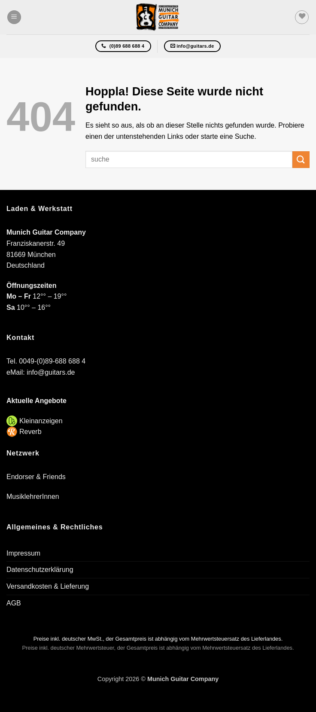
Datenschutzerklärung (39, 569)
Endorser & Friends (36, 476)
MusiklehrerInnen (32, 496)
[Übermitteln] (301, 159)
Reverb (30, 431)
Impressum (23, 553)
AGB (13, 603)
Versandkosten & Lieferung (47, 586)
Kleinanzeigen (41, 421)
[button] (14, 17)
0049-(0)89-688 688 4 (52, 361)
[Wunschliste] (302, 17)
